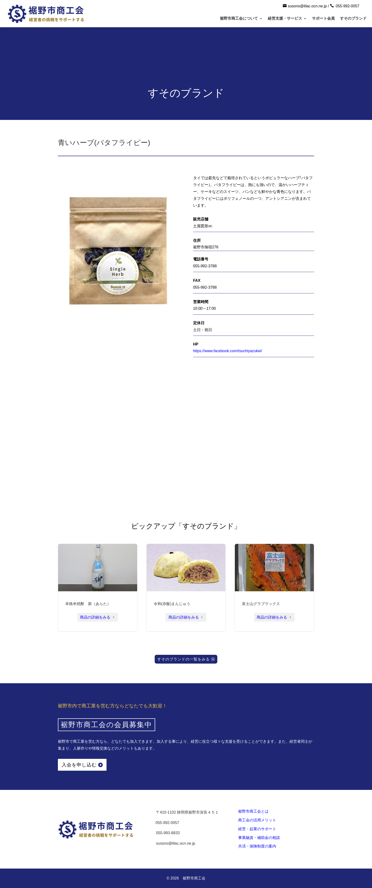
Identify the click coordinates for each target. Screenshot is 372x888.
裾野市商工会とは (253, 811)
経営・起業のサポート (257, 829)
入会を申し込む (79, 764)
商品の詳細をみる (95, 617)
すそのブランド (353, 18)
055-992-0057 (347, 6)
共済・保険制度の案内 (257, 846)
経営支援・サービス (285, 18)
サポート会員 (323, 18)
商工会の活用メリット (257, 820)
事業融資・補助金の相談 (259, 838)
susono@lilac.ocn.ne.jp (307, 6)
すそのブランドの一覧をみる (183, 659)
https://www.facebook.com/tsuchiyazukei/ (227, 351)
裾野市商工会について (239, 18)
